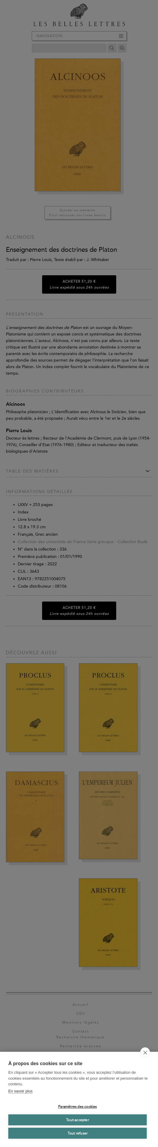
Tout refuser (77, 1133)
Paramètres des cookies (77, 1107)
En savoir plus (20, 1091)
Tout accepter (77, 1120)
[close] (145, 1052)
